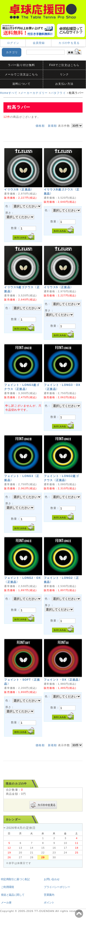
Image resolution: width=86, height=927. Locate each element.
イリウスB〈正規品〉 (19, 189)
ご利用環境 (7, 887)
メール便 (6, 902)
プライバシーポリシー (57, 887)
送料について (21, 83)
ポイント (49, 902)
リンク (64, 74)
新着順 (52, 125)
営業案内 (49, 894)
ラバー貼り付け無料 (21, 65)
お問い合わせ (51, 879)
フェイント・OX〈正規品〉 (63, 679)
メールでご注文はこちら (21, 74)
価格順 (40, 125)
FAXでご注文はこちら (64, 65)
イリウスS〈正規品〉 (58, 287)
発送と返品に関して (13, 894)
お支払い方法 (64, 83)
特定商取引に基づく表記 (15, 879)
